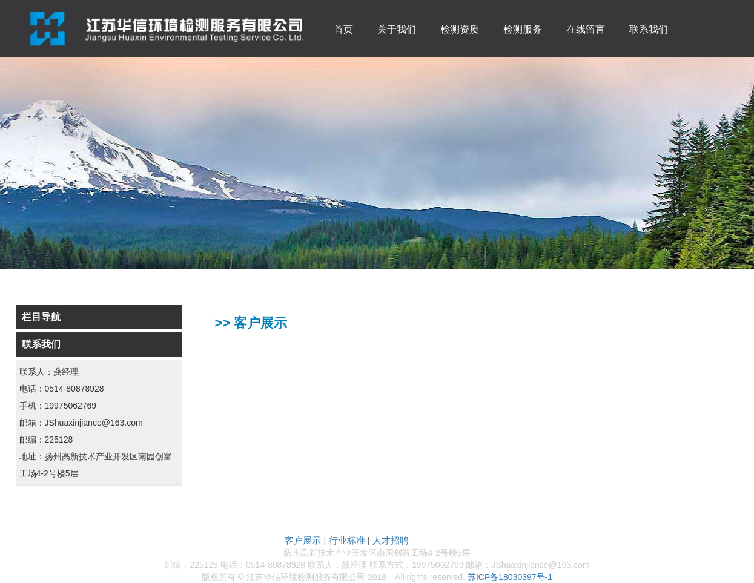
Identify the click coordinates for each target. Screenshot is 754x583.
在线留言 (585, 29)
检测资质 (459, 29)
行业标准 (347, 540)
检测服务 (522, 29)
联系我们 (648, 29)
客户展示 (303, 540)
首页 (343, 29)
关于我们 (396, 29)
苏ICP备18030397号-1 (510, 577)
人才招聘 (390, 540)
